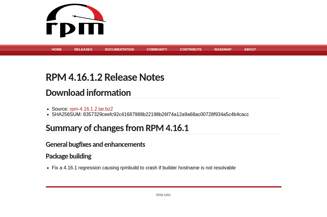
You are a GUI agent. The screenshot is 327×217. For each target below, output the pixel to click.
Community (157, 49)
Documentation (119, 49)
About (250, 49)
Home (57, 49)
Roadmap (223, 49)
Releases (83, 49)
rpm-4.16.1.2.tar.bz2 (91, 109)
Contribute (191, 49)
